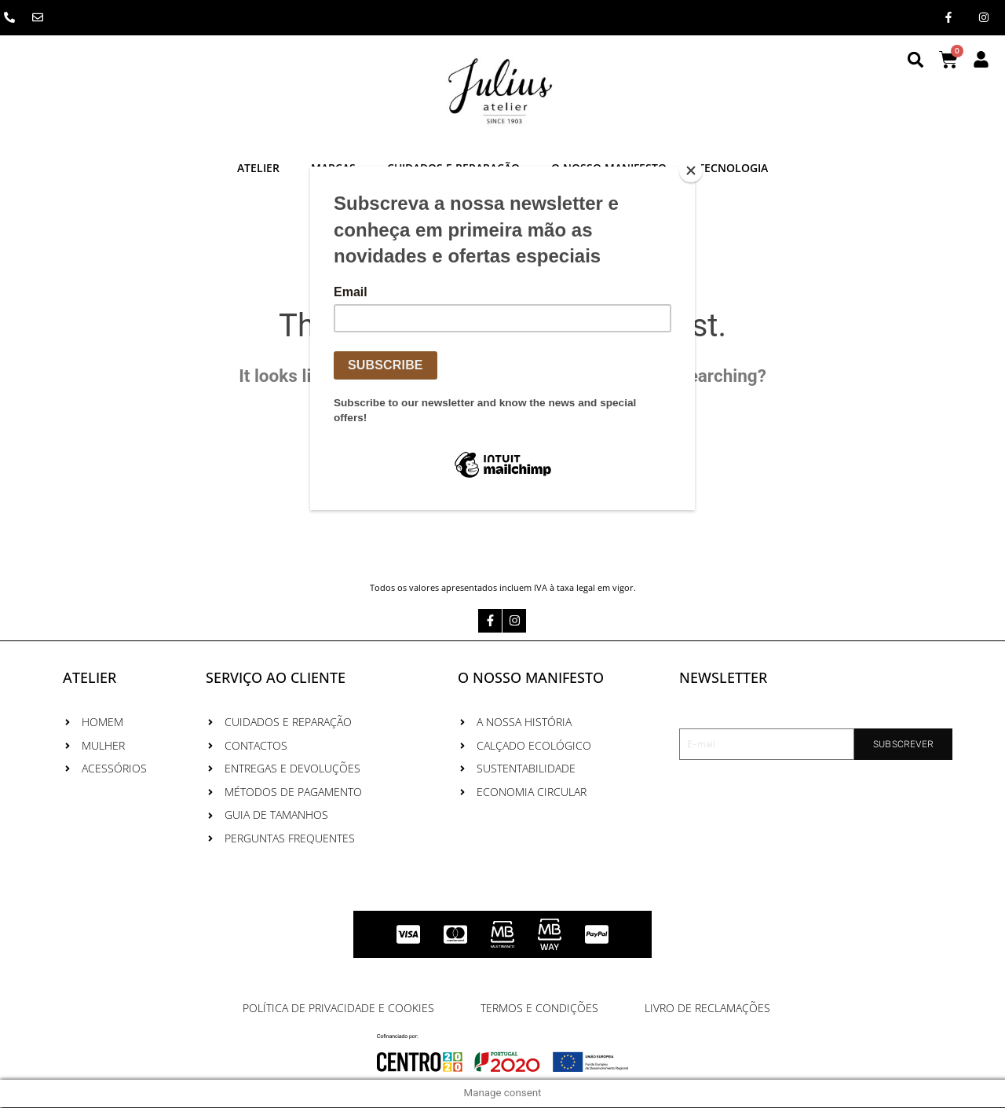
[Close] (691, 170)
